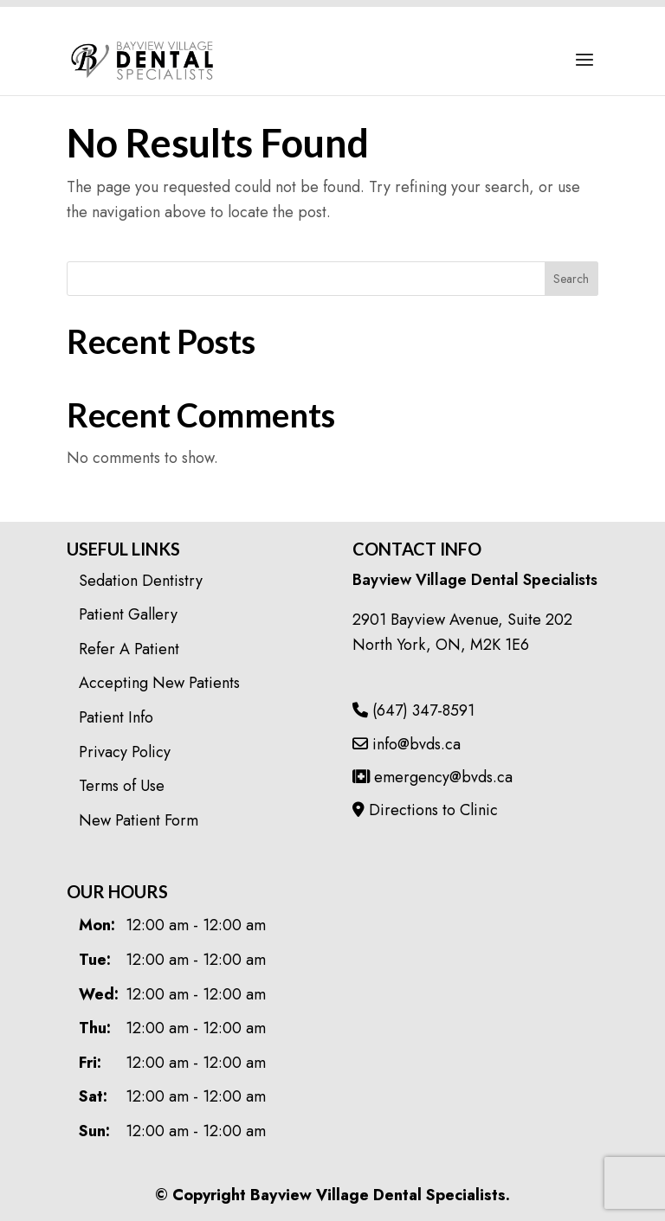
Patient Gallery (128, 614)
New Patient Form (138, 820)
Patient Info (116, 717)
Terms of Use (122, 785)
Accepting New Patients (159, 683)
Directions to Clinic (425, 810)
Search (571, 278)
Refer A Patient (129, 649)
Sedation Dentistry (141, 580)
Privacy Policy (125, 752)
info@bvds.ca (406, 744)
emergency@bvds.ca (432, 777)
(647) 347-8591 (413, 710)
